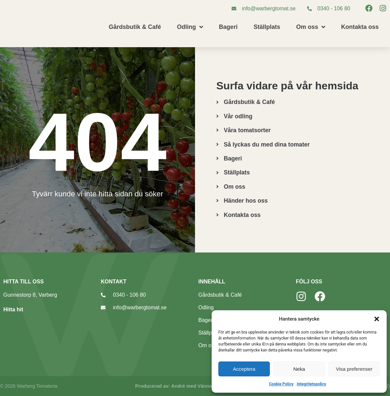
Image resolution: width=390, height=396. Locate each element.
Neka (299, 369)
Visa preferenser (354, 369)
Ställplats (267, 27)
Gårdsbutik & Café (135, 27)
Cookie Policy (281, 384)
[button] (376, 319)
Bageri (228, 27)
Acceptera (244, 369)
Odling (190, 27)
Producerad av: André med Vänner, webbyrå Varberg (195, 386)
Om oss (310, 27)
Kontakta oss (360, 27)
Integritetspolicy (311, 384)
